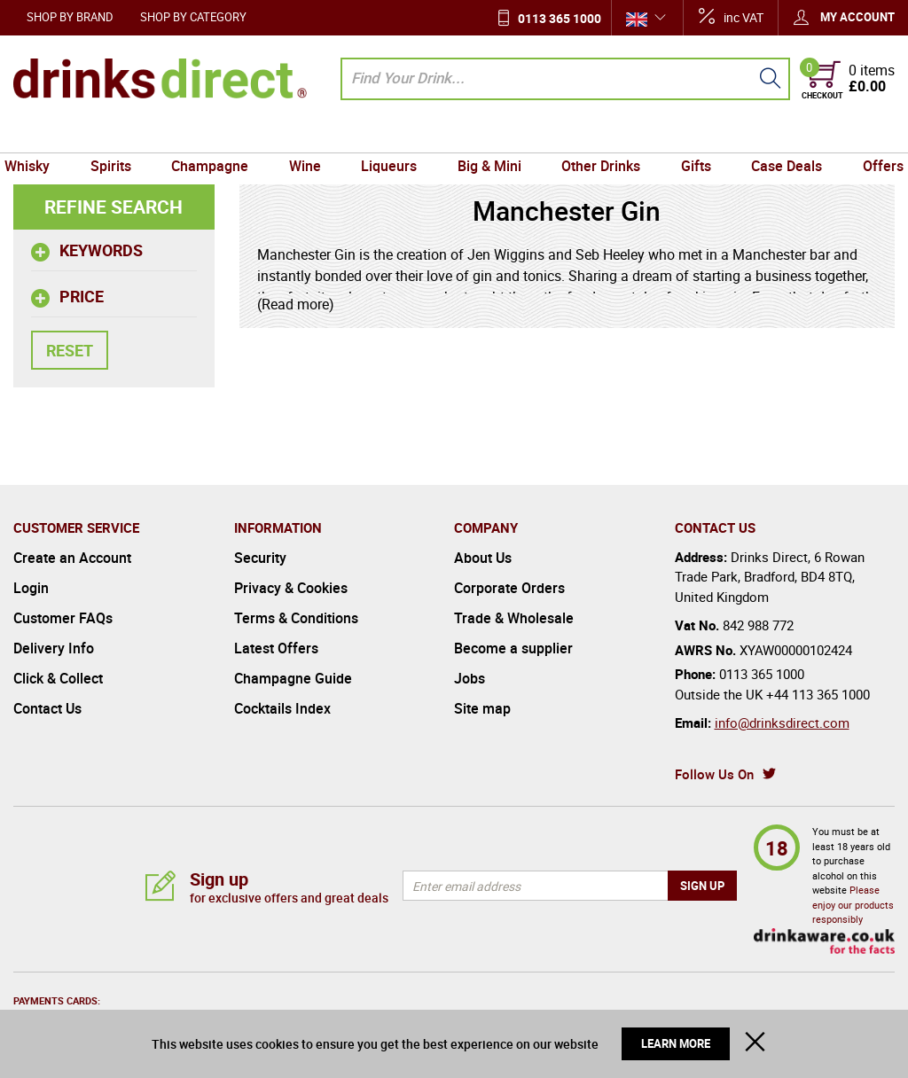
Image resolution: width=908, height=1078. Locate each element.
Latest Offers (276, 648)
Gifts (689, 135)
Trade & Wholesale (514, 618)
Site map (482, 708)
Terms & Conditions (296, 618)
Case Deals (776, 135)
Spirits (120, 135)
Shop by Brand (70, 17)
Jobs (469, 678)
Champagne (216, 135)
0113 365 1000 (559, 18)
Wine (309, 135)
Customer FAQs (63, 618)
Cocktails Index (282, 708)
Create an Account (72, 557)
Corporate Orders (509, 588)
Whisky (40, 135)
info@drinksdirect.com (782, 722)
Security (260, 557)
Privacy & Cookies (291, 588)
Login (31, 588)
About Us (483, 557)
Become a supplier (513, 648)
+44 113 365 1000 (818, 694)
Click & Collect (58, 678)
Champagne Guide (293, 678)
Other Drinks (596, 135)
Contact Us (47, 708)
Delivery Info (53, 648)
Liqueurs (391, 135)
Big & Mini (488, 135)
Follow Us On (714, 774)
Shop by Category (193, 17)
